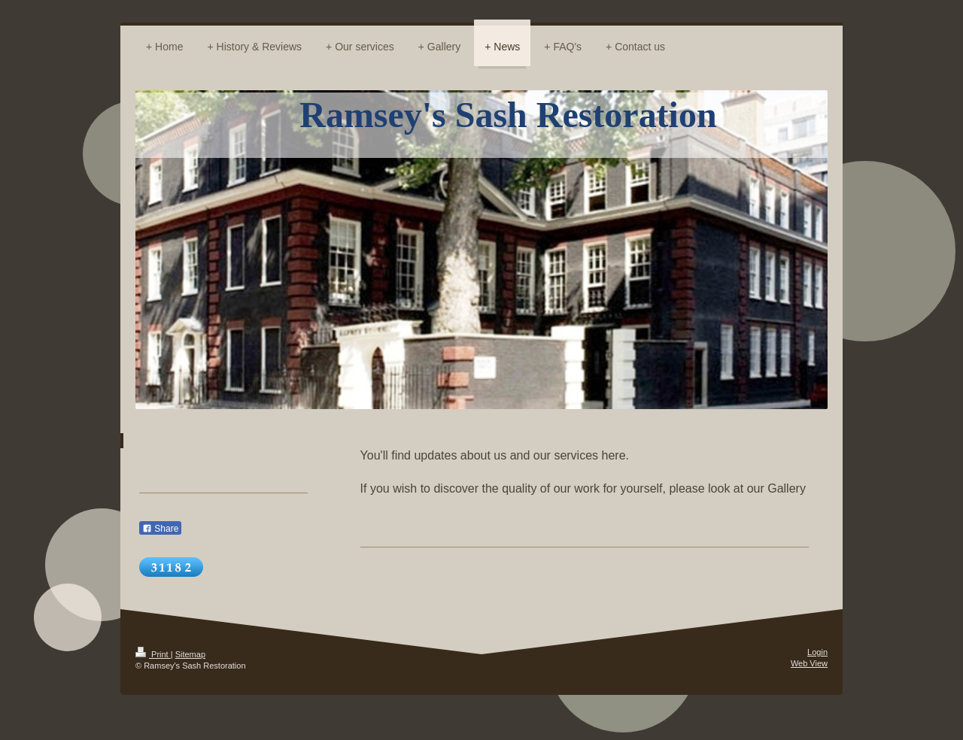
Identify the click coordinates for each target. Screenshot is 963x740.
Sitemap (190, 654)
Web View (809, 663)
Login (817, 652)
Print (153, 654)
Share (160, 528)
